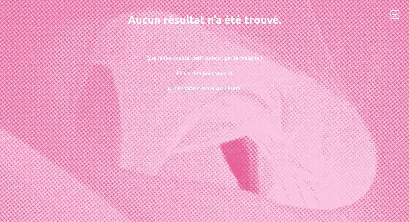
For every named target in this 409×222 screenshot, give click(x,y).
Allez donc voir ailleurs (203, 88)
